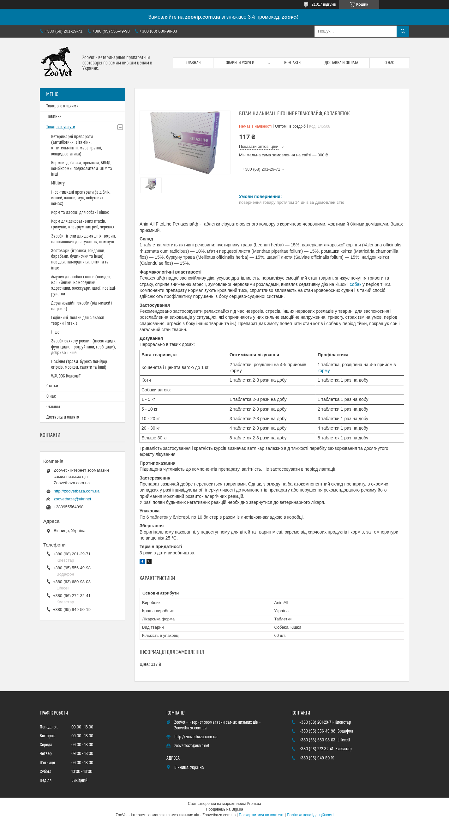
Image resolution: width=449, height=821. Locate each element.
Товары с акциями (62, 106)
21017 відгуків (324, 4)
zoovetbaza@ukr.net (72, 499)
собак (356, 284)
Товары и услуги (239, 62)
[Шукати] (403, 31)
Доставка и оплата (341, 62)
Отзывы (53, 406)
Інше (55, 332)
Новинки (54, 116)
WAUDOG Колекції (66, 376)
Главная (193, 62)
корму (324, 370)
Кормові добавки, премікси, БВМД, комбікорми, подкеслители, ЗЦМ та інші (81, 168)
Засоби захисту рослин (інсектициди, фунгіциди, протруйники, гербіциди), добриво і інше (84, 347)
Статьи (52, 386)
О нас (389, 62)
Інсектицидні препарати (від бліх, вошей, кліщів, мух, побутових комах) (81, 198)
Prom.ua (254, 803)
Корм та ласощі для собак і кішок (80, 212)
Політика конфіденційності (310, 815)
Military (58, 183)
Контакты (293, 62)
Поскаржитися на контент (261, 815)
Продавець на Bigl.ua (224, 809)
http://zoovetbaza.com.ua (76, 491)
